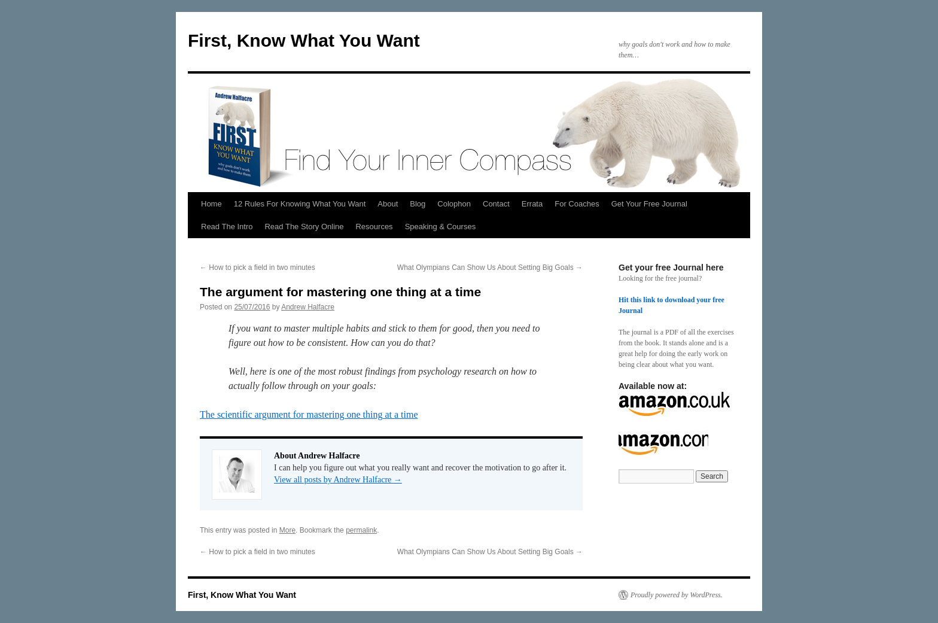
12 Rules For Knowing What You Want (300, 203)
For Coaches (577, 203)
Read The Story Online (303, 226)
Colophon (454, 203)
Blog (417, 203)
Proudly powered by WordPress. (677, 595)
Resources (373, 226)
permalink (361, 530)
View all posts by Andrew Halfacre (338, 479)
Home (211, 203)
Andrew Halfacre (307, 307)
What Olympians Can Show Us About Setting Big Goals (490, 267)
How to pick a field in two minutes (257, 267)
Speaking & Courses (440, 226)
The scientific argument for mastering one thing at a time (309, 414)
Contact (496, 203)
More (287, 530)
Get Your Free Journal (649, 203)
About (387, 203)
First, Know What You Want (304, 40)
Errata (532, 203)
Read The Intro (226, 226)
